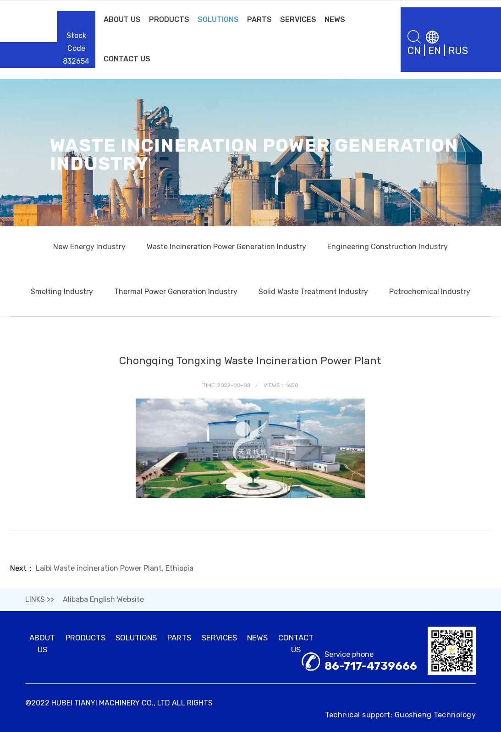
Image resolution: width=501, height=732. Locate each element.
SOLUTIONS (218, 19)
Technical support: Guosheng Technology (400, 714)
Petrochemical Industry (429, 291)
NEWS (335, 19)
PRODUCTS (169, 19)
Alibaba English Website (103, 599)
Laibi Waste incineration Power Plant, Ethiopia (114, 568)
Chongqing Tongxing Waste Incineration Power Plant (250, 360)
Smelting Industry (62, 291)
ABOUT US (122, 19)
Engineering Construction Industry (387, 246)
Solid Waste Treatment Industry (313, 291)
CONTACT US (127, 59)
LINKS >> (39, 599)
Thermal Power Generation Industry (175, 291)
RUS (458, 50)
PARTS (259, 19)
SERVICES (298, 19)
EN (434, 50)
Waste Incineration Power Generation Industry (226, 246)
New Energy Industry (89, 246)
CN (414, 50)
